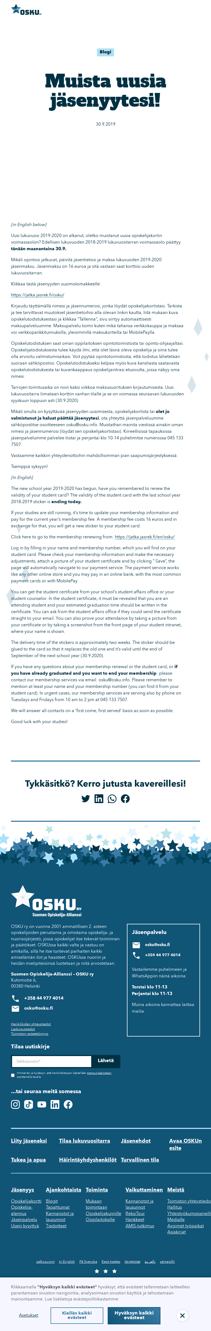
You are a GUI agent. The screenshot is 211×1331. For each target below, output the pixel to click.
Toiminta (97, 1190)
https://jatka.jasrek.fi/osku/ (37, 295)
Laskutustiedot (23, 1029)
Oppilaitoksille (100, 1220)
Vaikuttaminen (144, 1190)
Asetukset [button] (28, 1315)
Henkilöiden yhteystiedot (31, 1024)
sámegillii (167, 1262)
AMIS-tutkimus (140, 1226)
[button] (182, 1315)
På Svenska (88, 1262)
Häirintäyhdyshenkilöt (87, 1160)
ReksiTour (135, 1214)
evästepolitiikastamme (95, 1299)
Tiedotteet (56, 1226)
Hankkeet (135, 1220)
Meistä (175, 1190)
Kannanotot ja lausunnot (60, 1217)
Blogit (52, 1201)
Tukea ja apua (28, 1160)
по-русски (132, 1262)
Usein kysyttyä (25, 1226)
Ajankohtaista (63, 1190)
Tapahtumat (58, 1207)
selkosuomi (45, 1262)
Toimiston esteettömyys (29, 1034)
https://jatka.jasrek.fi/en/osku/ (145, 537)
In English (67, 1262)
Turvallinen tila (140, 1160)
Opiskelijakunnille (103, 1214)
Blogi (105, 52)
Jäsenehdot (136, 1141)
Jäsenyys (22, 1190)
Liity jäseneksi (29, 1141)
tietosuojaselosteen (99, 1073)
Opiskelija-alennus (21, 1210)
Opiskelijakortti (26, 1201)
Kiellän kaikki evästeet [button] (77, 1315)
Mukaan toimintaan (96, 1204)
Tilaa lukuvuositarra (84, 1141)
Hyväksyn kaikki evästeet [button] (134, 1316)
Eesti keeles (111, 1262)
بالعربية (150, 1262)
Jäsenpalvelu (24, 1220)
